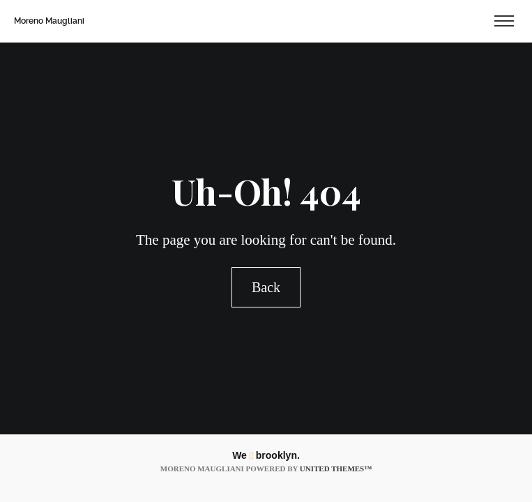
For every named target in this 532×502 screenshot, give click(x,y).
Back (266, 287)
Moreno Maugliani (49, 21)
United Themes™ (336, 468)
